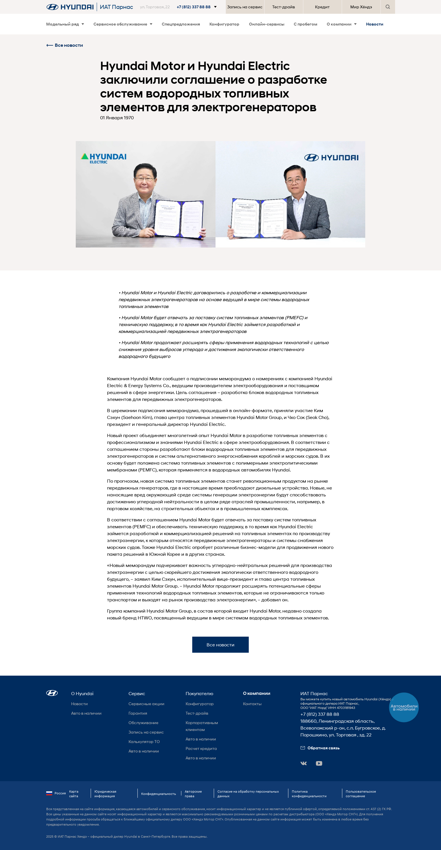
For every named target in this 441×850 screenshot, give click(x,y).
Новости (374, 24)
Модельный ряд (65, 24)
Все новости (64, 45)
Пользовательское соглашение (361, 793)
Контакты (252, 703)
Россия (56, 793)
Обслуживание (143, 722)
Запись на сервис (245, 6)
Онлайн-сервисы (266, 24)
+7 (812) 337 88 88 (319, 714)
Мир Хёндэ (361, 6)
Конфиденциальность (158, 793)
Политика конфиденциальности (309, 793)
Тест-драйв (283, 6)
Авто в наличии (86, 713)
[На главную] (70, 7)
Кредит (322, 6)
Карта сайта (73, 793)
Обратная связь (320, 747)
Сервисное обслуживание (123, 24)
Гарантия (138, 713)
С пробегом (305, 24)
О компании (342, 24)
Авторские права (193, 793)
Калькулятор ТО (144, 741)
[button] (179, 7)
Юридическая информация (105, 793)
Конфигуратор (224, 24)
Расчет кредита (201, 748)
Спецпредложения (181, 24)
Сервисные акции (146, 703)
